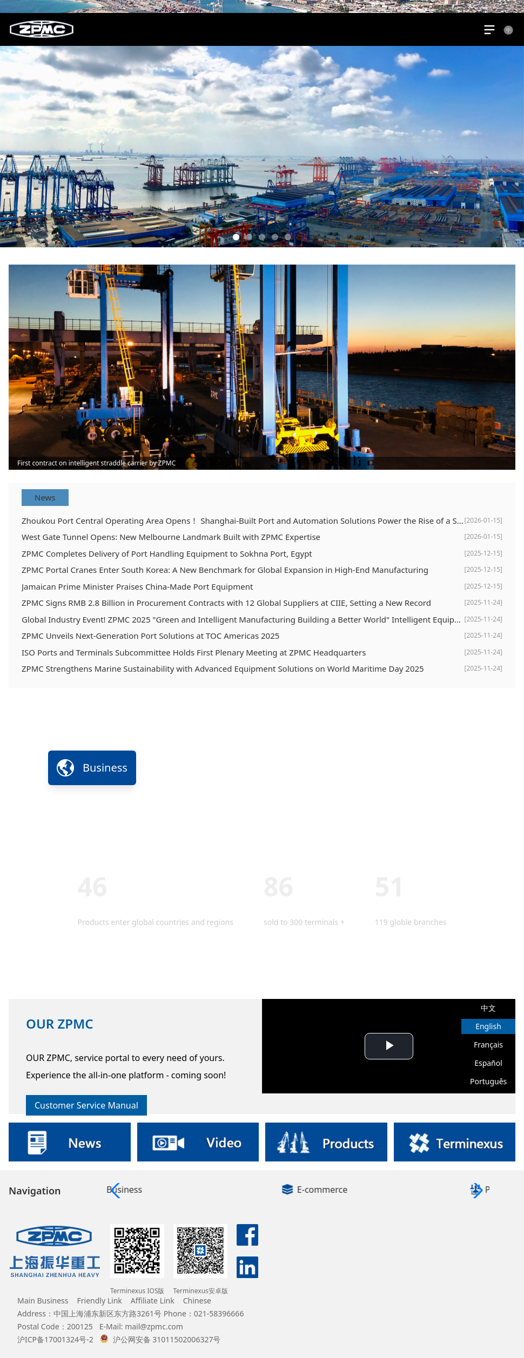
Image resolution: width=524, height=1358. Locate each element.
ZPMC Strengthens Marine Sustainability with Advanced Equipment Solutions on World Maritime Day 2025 (223, 668)
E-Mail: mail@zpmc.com (141, 1326)
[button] (236, 237)
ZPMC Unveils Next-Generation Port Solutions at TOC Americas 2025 (150, 635)
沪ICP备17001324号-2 (55, 1339)
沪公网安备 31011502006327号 (160, 1339)
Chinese (197, 1300)
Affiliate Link (152, 1300)
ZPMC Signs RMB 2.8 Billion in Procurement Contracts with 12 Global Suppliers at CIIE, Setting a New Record (226, 602)
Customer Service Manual (86, 1105)
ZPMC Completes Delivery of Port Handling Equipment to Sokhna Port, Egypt (167, 553)
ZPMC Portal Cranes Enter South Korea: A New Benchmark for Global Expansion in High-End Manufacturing (225, 569)
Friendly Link (99, 1300)
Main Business (43, 1300)
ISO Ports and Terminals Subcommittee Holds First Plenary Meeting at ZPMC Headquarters (194, 652)
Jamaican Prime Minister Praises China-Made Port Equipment (137, 586)
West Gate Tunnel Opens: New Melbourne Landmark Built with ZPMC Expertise (171, 536)
